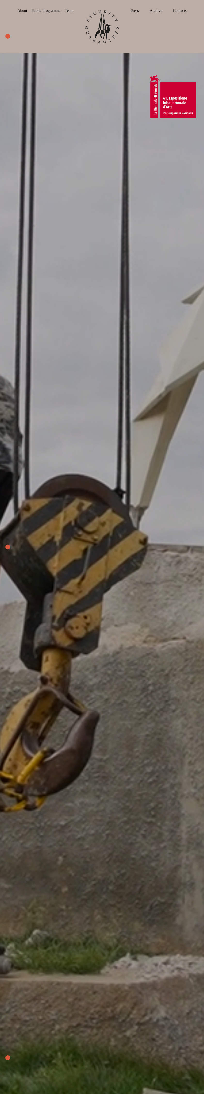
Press (135, 10)
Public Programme (46, 10)
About (22, 10)
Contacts (180, 10)
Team (69, 10)
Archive (156, 10)
